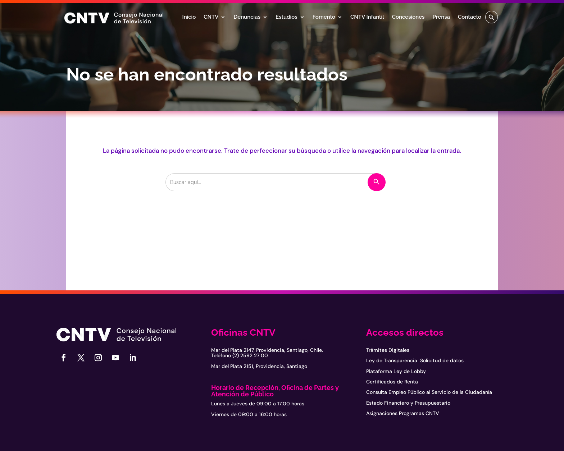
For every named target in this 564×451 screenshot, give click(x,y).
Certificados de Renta (392, 381)
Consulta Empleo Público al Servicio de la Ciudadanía (429, 392)
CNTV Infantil (367, 17)
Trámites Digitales (387, 350)
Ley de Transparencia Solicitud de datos (415, 360)
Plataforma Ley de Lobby (396, 371)
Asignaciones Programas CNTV (402, 413)
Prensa (441, 17)
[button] (491, 17)
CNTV (211, 17)
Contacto (469, 17)
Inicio (189, 17)
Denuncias (246, 17)
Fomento (324, 17)
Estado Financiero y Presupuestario (408, 403)
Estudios (286, 17)
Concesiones (408, 17)
